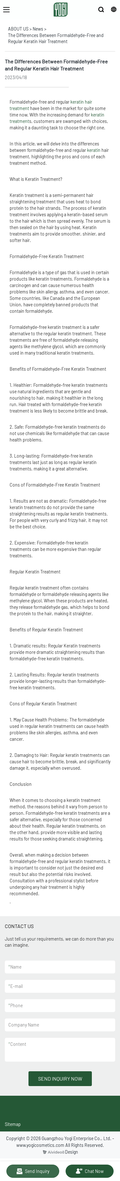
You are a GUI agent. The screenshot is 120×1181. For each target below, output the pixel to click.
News (38, 29)
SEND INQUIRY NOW (60, 1078)
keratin (93, 150)
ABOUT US (18, 29)
